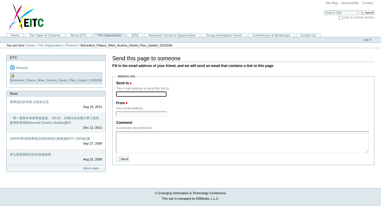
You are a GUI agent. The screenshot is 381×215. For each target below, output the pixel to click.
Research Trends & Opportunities (172, 35)
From (120, 103)
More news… (92, 168)
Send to (122, 83)
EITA (135, 35)
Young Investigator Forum (224, 35)
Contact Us (308, 35)
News (14, 93)
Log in (367, 39)
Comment (124, 123)
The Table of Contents (44, 35)
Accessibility (350, 3)
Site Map (331, 3)
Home (15, 35)
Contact (367, 3)
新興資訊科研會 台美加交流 (29, 102)
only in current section (358, 17)
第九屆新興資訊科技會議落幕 (30, 154)
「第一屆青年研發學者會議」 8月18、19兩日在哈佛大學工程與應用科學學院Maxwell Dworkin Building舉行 (54, 120)
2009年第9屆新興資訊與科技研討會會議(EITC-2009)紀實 (50, 138)
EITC (13, 57)
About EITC (78, 35)
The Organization (109, 35)
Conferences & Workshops (271, 35)
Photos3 (71, 45)
